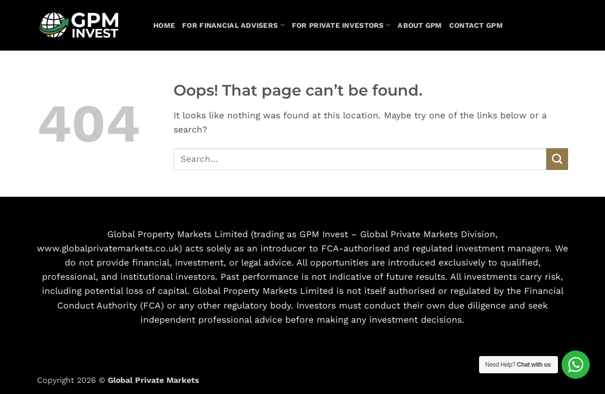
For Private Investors (341, 25)
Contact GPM (476, 25)
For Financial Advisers (233, 25)
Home (164, 25)
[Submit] (557, 159)
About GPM (420, 25)
